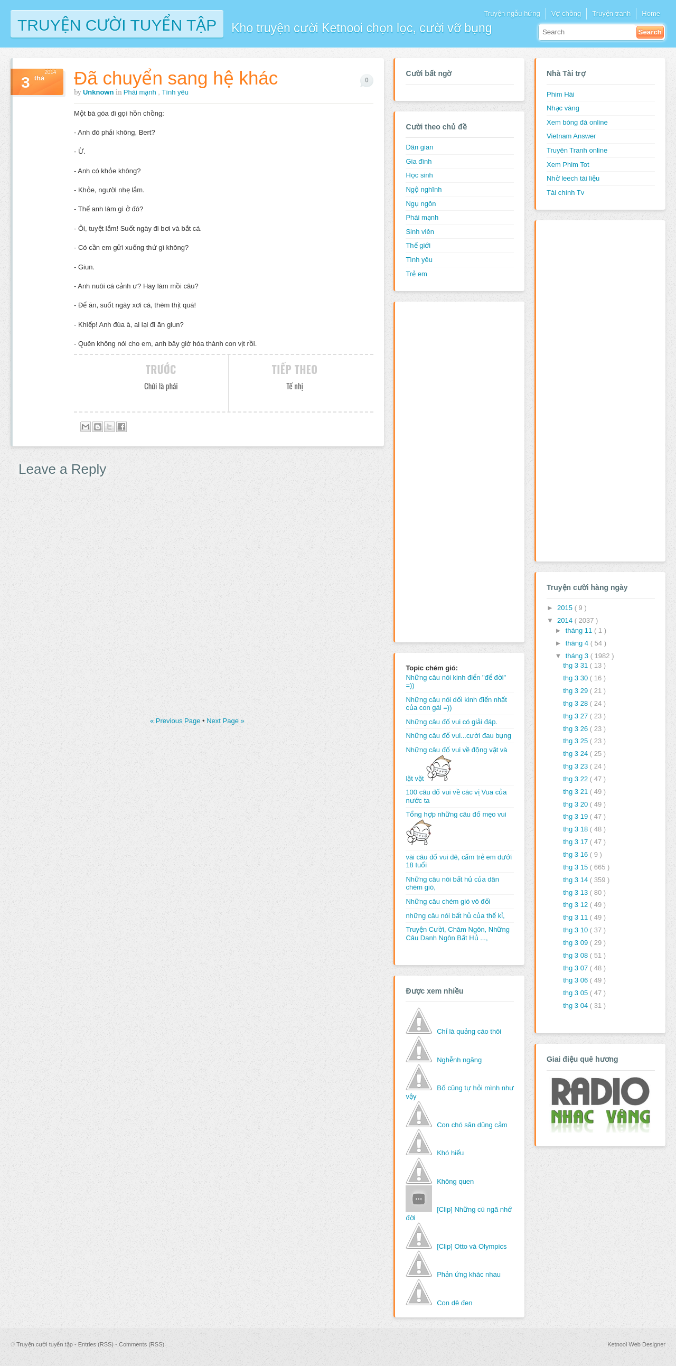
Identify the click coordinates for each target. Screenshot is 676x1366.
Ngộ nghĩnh (424, 189)
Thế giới (418, 245)
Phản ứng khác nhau (469, 1274)
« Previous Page (176, 721)
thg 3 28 (576, 703)
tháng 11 (580, 630)
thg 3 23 (576, 766)
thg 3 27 (576, 716)
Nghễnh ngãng (459, 1060)
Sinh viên (420, 232)
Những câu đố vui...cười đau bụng (458, 736)
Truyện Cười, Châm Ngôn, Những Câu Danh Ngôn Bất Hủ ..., (458, 933)
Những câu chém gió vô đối (448, 901)
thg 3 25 (576, 741)
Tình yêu (175, 92)
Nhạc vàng (563, 108)
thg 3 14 (576, 880)
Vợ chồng (566, 13)
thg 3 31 (576, 665)
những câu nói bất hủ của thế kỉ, (455, 916)
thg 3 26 (576, 729)
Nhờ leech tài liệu (573, 178)
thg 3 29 (576, 691)
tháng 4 (578, 643)
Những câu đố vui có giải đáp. (451, 722)
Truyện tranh (611, 13)
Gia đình (418, 161)
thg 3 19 (576, 816)
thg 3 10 (576, 930)
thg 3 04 (576, 1005)
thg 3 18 (576, 829)
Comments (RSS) (141, 1344)
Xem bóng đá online (577, 122)
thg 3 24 (576, 753)
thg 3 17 (576, 842)
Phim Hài (561, 94)
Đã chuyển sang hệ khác (176, 78)
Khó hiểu (450, 1153)
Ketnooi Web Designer (636, 1344)
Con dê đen (454, 1303)
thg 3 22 (576, 779)
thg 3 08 (576, 955)
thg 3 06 (576, 980)
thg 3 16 (576, 854)
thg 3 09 (576, 943)
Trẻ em (416, 274)
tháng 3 (578, 656)
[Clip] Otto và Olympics (471, 1246)
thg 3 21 (576, 792)
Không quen (455, 1181)
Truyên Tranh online (577, 150)
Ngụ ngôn (421, 204)
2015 (566, 608)
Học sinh (419, 175)
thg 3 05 (576, 993)
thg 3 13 (576, 892)
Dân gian (419, 147)
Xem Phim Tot (568, 165)
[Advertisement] (448, 470)
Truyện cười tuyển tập (117, 24)
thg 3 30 (576, 678)
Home (651, 13)
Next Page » (225, 721)
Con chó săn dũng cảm (472, 1125)
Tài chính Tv (565, 193)
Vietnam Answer (571, 136)
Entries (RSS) (96, 1344)
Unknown (99, 92)
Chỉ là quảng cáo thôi (469, 1031)
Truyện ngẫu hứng (512, 13)
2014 (566, 620)
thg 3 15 (576, 867)
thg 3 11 (576, 917)
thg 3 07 (576, 968)
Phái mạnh (141, 92)
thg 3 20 (576, 804)
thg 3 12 (576, 905)
